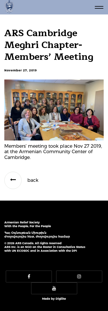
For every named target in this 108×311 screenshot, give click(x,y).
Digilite (61, 299)
